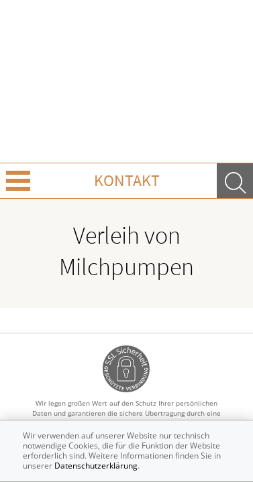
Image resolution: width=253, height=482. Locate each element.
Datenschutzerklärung (96, 465)
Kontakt (127, 180)
